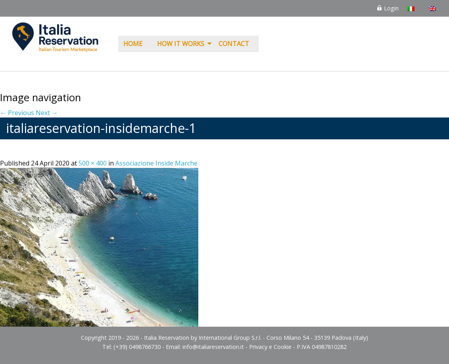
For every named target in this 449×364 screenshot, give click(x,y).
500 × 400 (93, 163)
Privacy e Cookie (270, 347)
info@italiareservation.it (213, 347)
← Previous (17, 112)
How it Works (180, 43)
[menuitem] (135, 44)
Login (387, 8)
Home (132, 43)
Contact (234, 43)
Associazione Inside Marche (156, 163)
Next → (47, 112)
